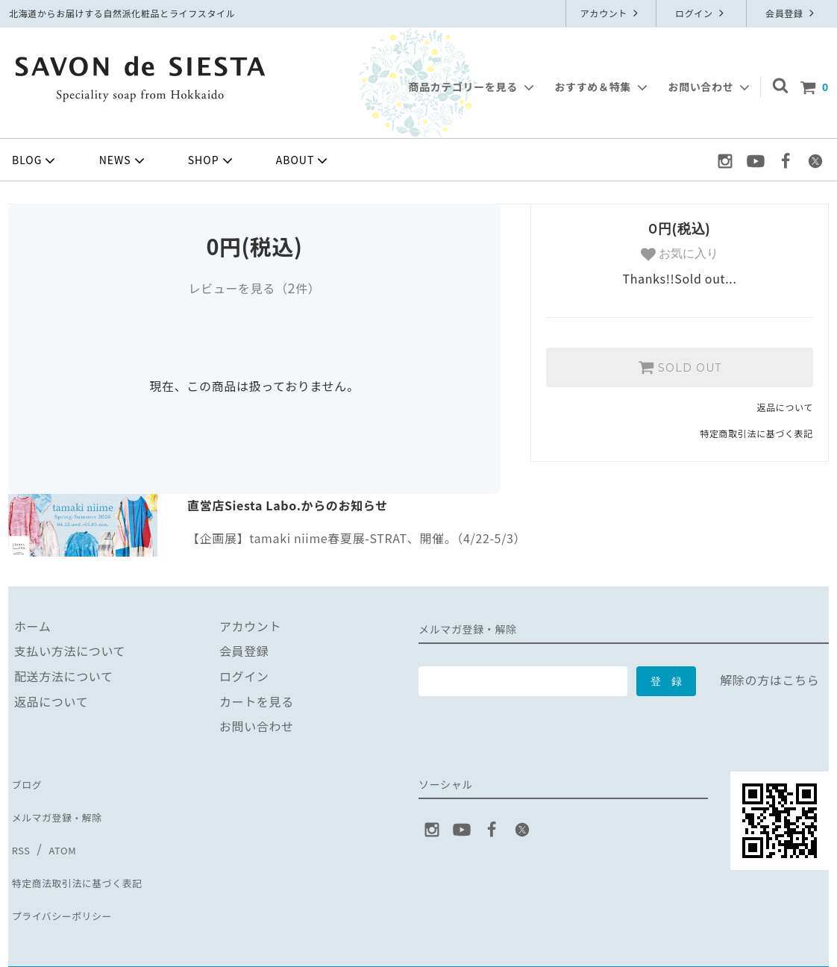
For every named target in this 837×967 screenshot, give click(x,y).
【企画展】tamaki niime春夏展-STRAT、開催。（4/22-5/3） (356, 538)
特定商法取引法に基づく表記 (88, 856)
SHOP (212, 160)
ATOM (59, 830)
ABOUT (303, 160)
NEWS (123, 160)
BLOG (35, 160)
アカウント (611, 13)
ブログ (27, 780)
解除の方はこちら (769, 680)
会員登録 (791, 13)
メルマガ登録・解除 (64, 806)
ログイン (701, 13)
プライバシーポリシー (70, 881)
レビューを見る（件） (254, 288)
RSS (19, 830)
